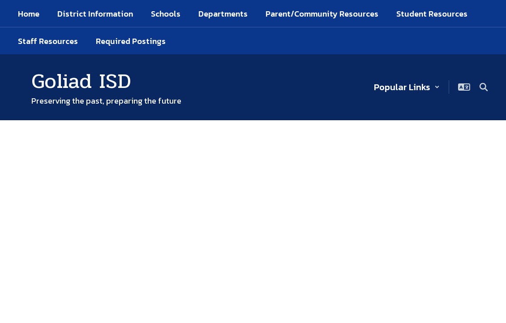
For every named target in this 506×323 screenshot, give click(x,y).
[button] (407, 87)
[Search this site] (483, 87)
